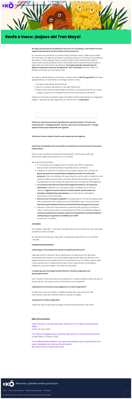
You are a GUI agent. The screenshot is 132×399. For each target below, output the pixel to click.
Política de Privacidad (33, 390)
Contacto (47, 390)
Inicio (5, 390)
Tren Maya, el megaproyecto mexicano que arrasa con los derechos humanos (66, 334)
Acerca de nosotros (16, 390)
